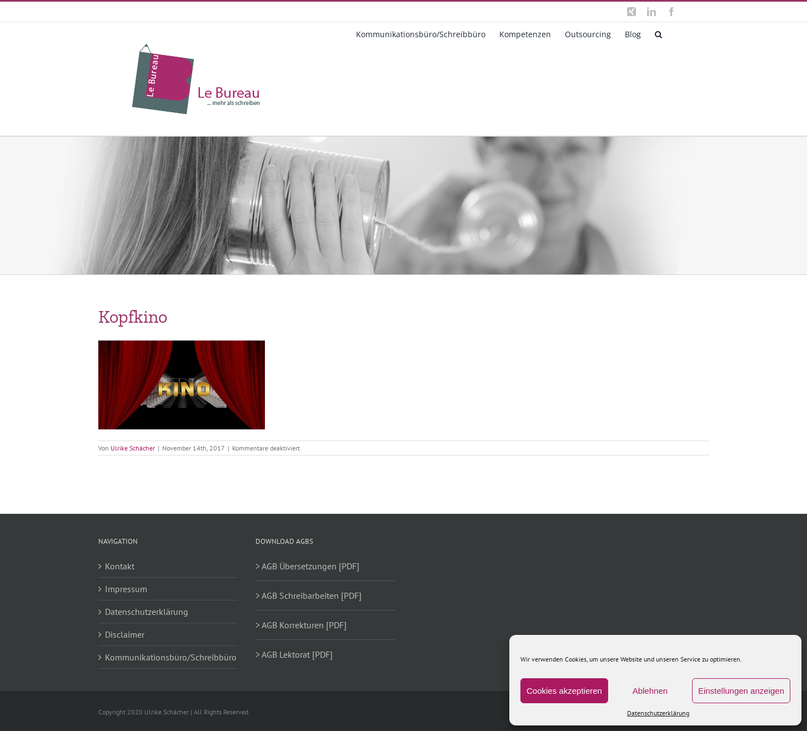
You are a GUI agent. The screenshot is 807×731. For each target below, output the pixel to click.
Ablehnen (650, 690)
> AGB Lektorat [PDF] (294, 654)
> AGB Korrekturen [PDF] (301, 624)
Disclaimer (124, 634)
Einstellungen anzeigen (741, 690)
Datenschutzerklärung (658, 713)
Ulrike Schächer (133, 448)
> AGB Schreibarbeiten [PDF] (308, 595)
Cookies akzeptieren (564, 690)
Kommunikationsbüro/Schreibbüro (168, 657)
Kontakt (119, 566)
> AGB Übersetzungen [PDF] (307, 566)
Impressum (126, 588)
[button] (658, 33)
